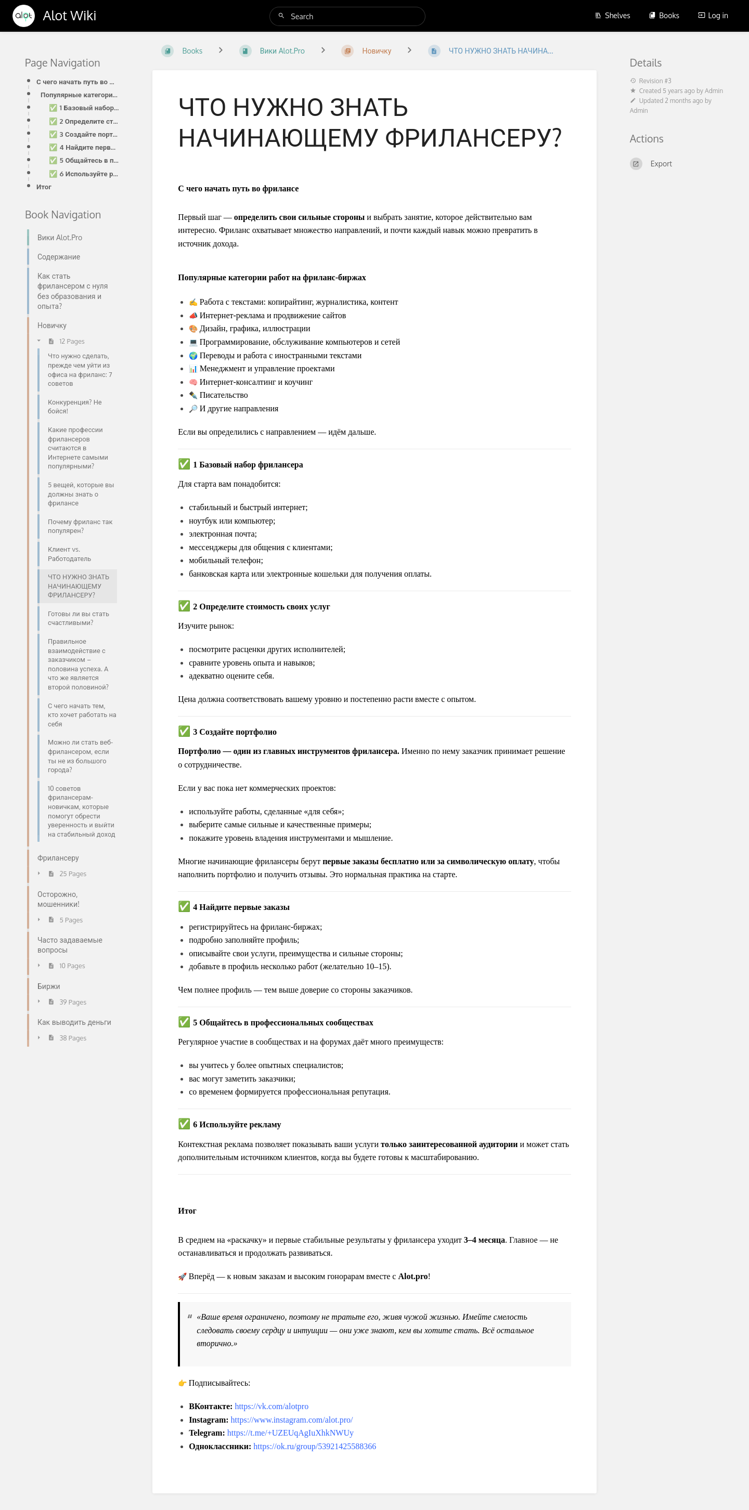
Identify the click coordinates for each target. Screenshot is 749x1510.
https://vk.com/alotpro (271, 1406)
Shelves (612, 15)
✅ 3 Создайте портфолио (84, 133)
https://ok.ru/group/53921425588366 (314, 1446)
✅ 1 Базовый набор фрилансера (84, 107)
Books (664, 15)
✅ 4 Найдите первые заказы (84, 146)
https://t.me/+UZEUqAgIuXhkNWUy (290, 1432)
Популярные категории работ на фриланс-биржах (80, 94)
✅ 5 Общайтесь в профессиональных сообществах (84, 159)
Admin (714, 91)
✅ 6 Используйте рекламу (84, 173)
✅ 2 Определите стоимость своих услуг (84, 120)
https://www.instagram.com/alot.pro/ (292, 1419)
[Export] (677, 163)
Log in (713, 15)
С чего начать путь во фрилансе (77, 81)
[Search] (283, 15)
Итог (43, 186)
